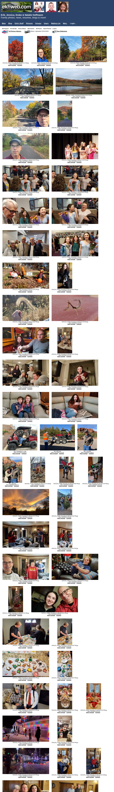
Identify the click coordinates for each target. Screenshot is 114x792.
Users (46, 23)
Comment (19, 65)
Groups (38, 23)
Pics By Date (13, 28)
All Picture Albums (15, 31)
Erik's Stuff (19, 23)
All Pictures (39, 28)
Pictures (29, 23)
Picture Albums (22, 28)
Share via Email (12, 65)
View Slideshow (62, 31)
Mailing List (55, 23)
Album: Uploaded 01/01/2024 (39, 31)
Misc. (65, 23)
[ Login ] (54, 28)
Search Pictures (47, 28)
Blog (10, 23)
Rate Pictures (31, 28)
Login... (73, 23)
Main (4, 23)
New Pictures (6, 28)
